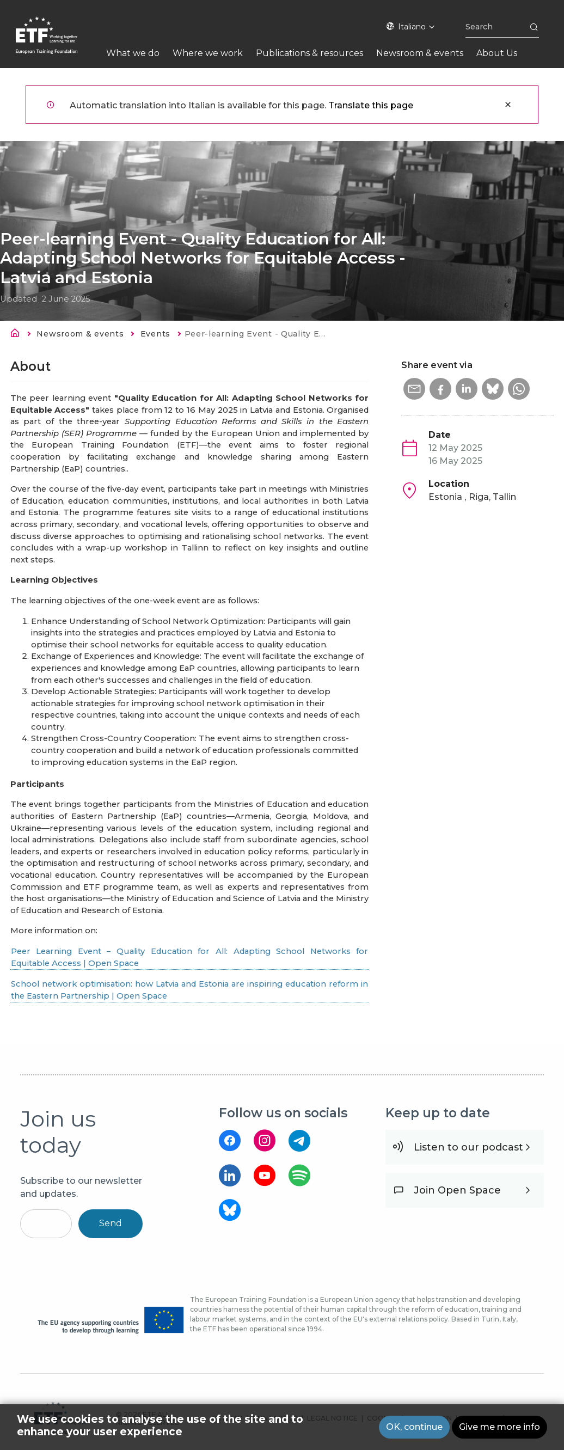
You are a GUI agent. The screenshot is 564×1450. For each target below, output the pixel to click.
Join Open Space (457, 1190)
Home (18, 334)
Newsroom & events (80, 334)
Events (155, 334)
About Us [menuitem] (496, 53)
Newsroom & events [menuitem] (419, 53)
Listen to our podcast (468, 1147)
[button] (414, 389)
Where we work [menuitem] (208, 53)
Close (508, 104)
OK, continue (414, 1427)
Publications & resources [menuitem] (309, 53)
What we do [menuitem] (133, 53)
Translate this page (370, 105)
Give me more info (499, 1427)
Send (110, 1223)
